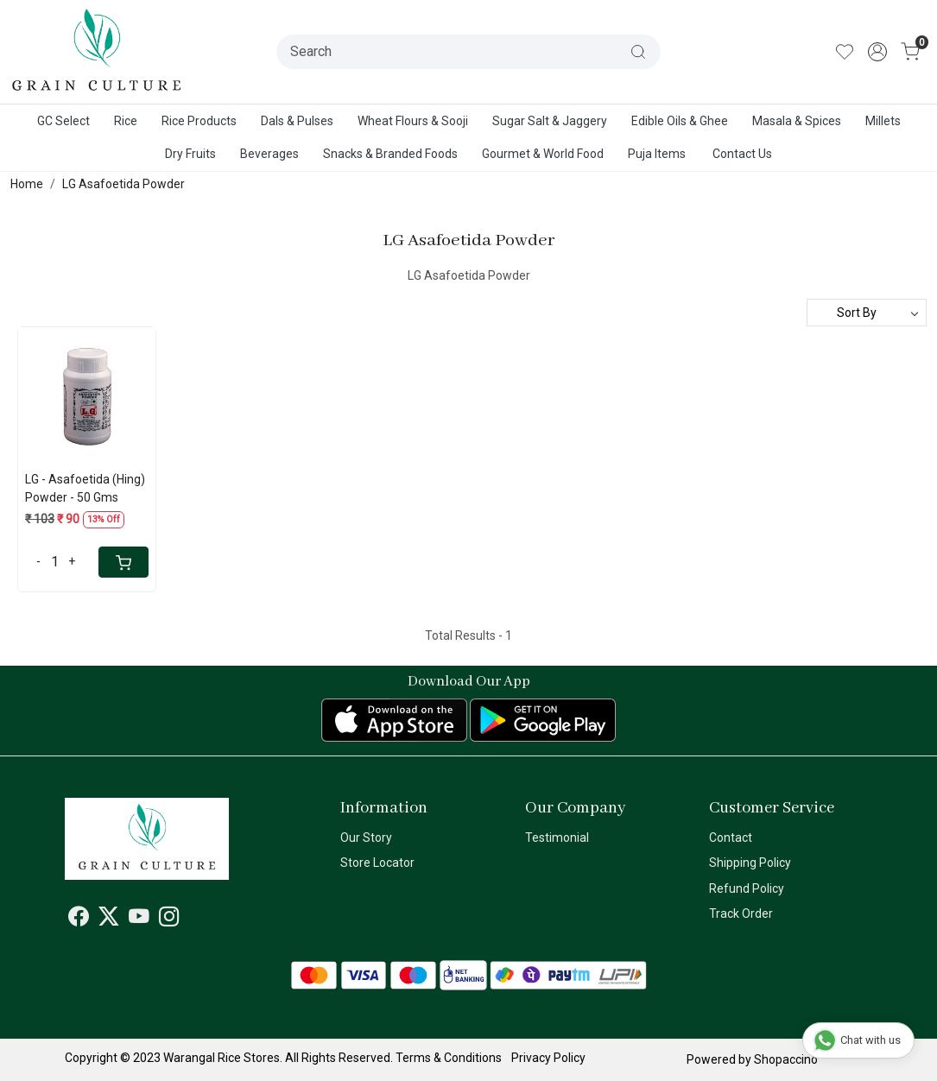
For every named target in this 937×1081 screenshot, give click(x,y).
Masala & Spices (796, 121)
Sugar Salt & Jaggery (549, 121)
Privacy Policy (548, 1058)
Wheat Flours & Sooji (413, 121)
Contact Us (742, 154)
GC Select (63, 121)
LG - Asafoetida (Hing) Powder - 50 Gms (85, 488)
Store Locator (377, 862)
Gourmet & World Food (543, 154)
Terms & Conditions (449, 1058)
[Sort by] (867, 312)
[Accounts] (877, 51)
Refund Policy (746, 888)
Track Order (741, 913)
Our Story (366, 837)
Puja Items (657, 154)
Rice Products (199, 121)
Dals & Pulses (297, 121)
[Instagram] (169, 919)
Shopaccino (786, 1059)
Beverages (269, 154)
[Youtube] (139, 919)
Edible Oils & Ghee (679, 121)
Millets (883, 121)
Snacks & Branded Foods (390, 154)
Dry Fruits (190, 154)
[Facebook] (78, 919)
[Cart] (123, 562)
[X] (109, 919)
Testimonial (557, 837)
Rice (125, 121)
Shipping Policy (750, 862)
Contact (730, 837)
